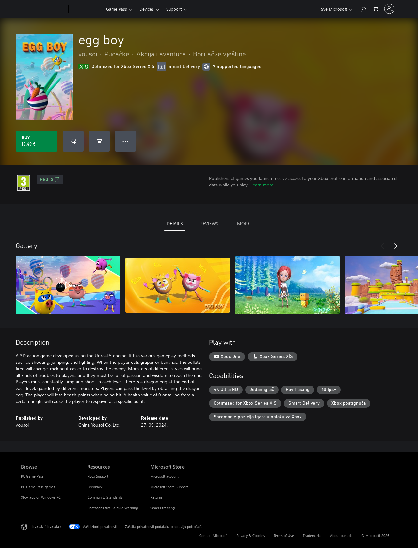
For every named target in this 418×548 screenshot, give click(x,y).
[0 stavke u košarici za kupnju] (375, 8)
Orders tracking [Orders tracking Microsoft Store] (162, 508)
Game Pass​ (116, 9)
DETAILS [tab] (175, 223)
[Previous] (382, 245)
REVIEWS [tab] (209, 223)
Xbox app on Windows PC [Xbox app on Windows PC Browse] (41, 497)
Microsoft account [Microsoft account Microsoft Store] (164, 476)
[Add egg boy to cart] (99, 141)
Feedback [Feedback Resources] (95, 487)
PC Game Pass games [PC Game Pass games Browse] (38, 487)
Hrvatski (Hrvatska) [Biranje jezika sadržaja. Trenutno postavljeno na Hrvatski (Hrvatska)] (46, 526)
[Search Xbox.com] (363, 8)
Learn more (261, 185)
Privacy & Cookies (250, 535)
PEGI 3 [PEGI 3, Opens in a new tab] (50, 179)
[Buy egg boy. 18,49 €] (36, 141)
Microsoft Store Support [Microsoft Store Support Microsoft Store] (169, 487)
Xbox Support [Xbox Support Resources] (98, 476)
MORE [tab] (243, 223)
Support (174, 9)
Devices (146, 9)
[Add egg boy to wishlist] (73, 141)
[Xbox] (86, 9)
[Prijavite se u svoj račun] (389, 9)
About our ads (341, 535)
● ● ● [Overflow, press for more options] (125, 141)
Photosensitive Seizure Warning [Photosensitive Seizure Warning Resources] (113, 508)
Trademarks (312, 535)
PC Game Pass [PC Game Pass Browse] (32, 476)
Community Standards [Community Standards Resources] (105, 497)
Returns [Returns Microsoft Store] (156, 497)
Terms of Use (284, 535)
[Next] (395, 245)
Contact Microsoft (213, 535)
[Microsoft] (43, 9)
